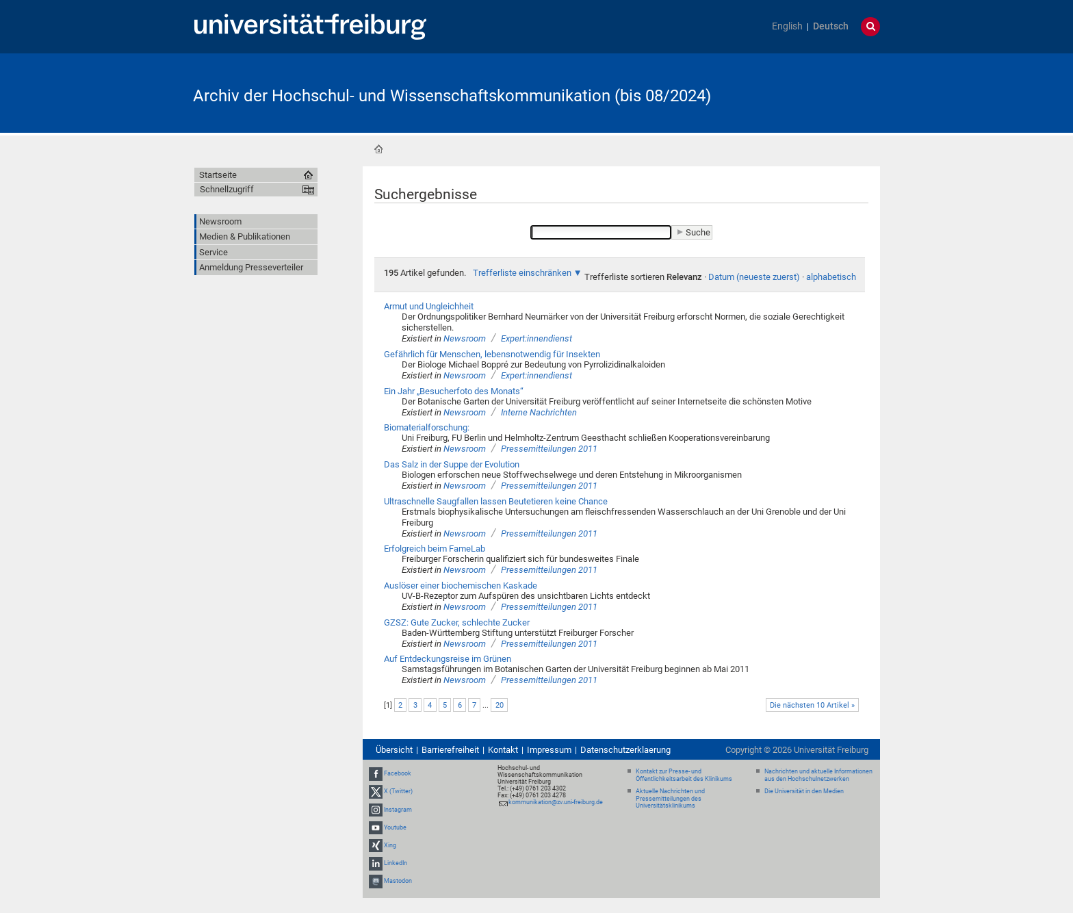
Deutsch (831, 26)
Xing (390, 845)
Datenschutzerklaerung (625, 750)
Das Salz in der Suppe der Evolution (451, 464)
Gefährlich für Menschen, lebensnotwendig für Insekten (492, 354)
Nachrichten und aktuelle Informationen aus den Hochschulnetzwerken (818, 775)
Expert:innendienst (536, 338)
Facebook (397, 773)
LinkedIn (395, 863)
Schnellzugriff (227, 189)
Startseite (378, 149)
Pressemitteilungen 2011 (549, 448)
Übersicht (394, 750)
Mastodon (398, 880)
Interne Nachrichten (539, 412)
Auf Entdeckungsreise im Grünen (447, 659)
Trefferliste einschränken (522, 273)
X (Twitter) (398, 791)
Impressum (549, 750)
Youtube (395, 827)
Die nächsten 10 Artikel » (812, 705)
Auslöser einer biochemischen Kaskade (460, 585)
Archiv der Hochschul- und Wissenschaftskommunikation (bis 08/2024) (452, 95)
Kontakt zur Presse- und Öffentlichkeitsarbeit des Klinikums (684, 775)
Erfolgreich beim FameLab (434, 548)
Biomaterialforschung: (426, 427)
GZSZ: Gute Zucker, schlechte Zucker (457, 622)
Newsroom (464, 338)
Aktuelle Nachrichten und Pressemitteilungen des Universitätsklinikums (670, 799)
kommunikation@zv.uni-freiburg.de (555, 802)
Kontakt (503, 750)
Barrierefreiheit (450, 750)
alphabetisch (831, 277)
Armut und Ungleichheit (429, 306)
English (787, 26)
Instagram (398, 809)
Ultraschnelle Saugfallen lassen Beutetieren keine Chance (496, 501)
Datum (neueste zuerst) (754, 277)
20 (499, 705)
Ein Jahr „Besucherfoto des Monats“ (453, 391)
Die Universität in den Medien (804, 791)
